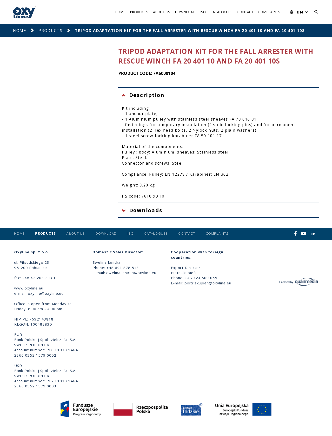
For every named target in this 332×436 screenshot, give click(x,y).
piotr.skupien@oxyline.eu (208, 283)
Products (139, 12)
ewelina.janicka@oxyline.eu (131, 272)
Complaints (269, 12)
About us (161, 12)
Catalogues (221, 12)
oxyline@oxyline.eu (46, 293)
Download (185, 12)
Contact (245, 12)
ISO (203, 12)
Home (120, 12)
